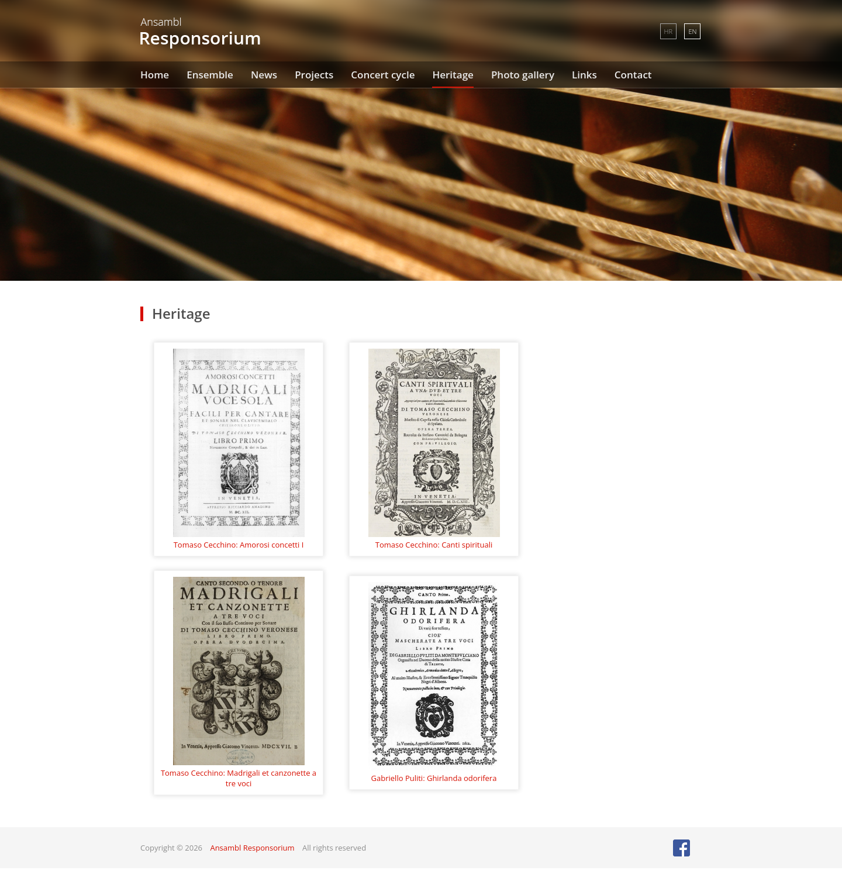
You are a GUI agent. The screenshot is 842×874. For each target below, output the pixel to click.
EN (692, 31)
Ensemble (210, 74)
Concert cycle (383, 74)
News (264, 74)
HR (668, 31)
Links (584, 74)
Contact (633, 74)
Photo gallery (522, 74)
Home (154, 74)
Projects (314, 74)
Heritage (452, 74)
